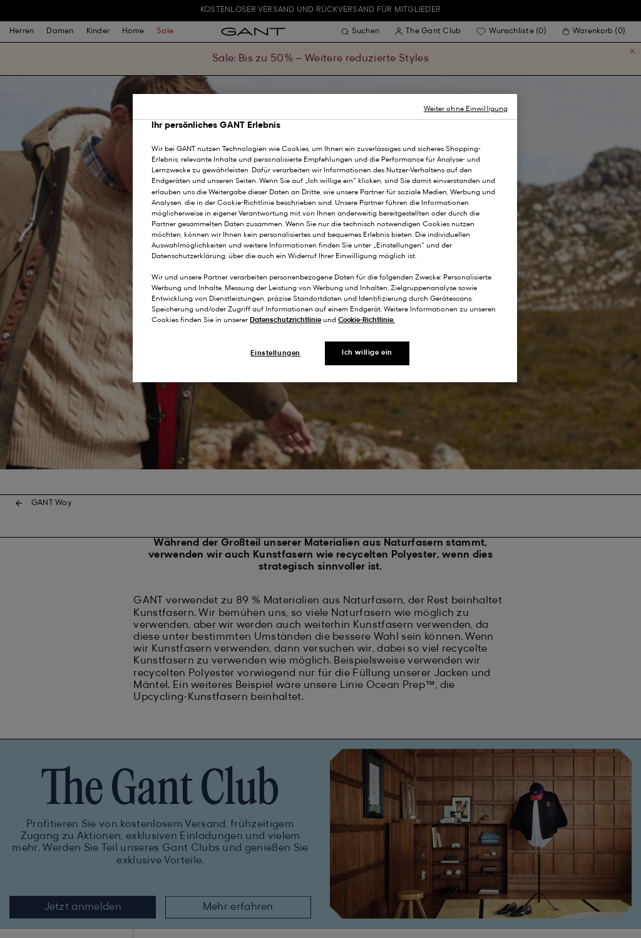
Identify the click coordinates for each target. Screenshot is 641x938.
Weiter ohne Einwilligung (466, 109)
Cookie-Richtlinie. (366, 320)
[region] (325, 238)
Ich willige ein (367, 353)
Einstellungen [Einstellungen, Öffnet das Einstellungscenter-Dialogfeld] (275, 353)
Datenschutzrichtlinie (285, 320)
